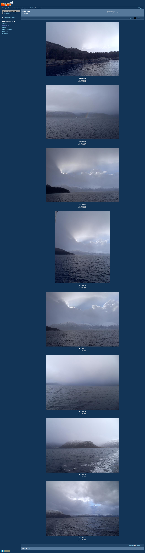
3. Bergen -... (5, 27)
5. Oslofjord (5, 31)
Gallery (4, 8)
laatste (138, 18)
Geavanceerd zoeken (10, 13)
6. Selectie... (5, 33)
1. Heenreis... (5, 23)
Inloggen (140, 8)
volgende (131, 18)
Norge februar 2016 (27, 8)
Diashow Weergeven (9, 17)
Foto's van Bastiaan (14, 8)
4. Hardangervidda (7, 29)
